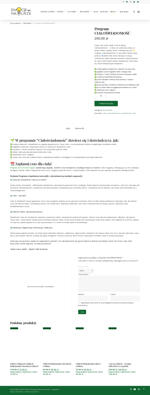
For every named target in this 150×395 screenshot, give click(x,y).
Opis (68, 128)
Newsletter (20, 392)
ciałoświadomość (114, 113)
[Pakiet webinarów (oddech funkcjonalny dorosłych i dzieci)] (25, 345)
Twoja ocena (83, 266)
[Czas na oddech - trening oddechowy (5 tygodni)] (124, 345)
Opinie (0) (79, 128)
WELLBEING (27, 23)
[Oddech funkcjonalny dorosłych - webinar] (58, 345)
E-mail (113, 294)
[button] (138, 12)
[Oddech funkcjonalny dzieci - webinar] (91, 345)
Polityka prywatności (32, 392)
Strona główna (15, 23)
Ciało (105, 113)
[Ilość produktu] (101, 96)
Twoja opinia (84, 274)
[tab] (68, 128)
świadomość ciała (129, 113)
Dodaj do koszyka (106, 103)
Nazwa (81, 294)
